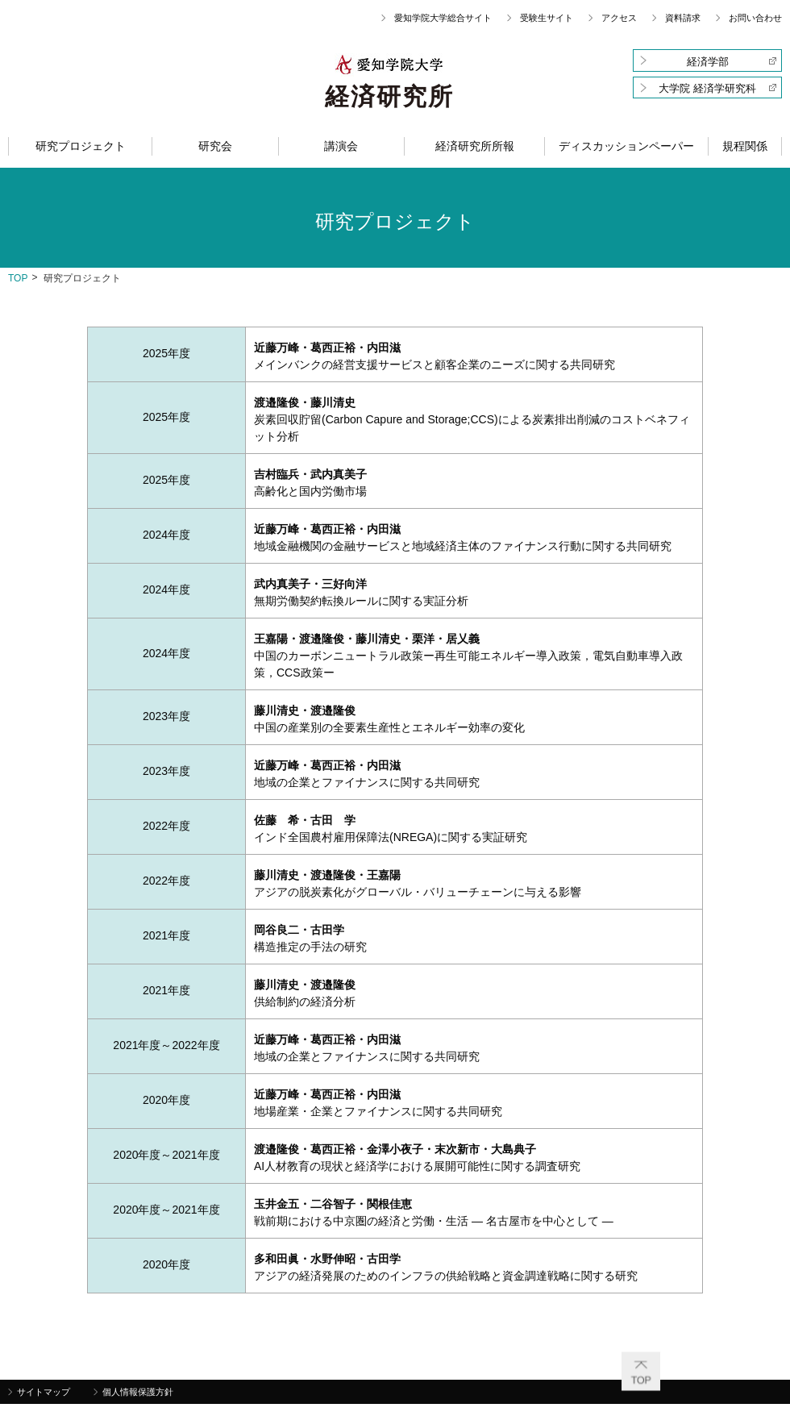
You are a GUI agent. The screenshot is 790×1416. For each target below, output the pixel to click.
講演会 (341, 146)
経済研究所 (389, 97)
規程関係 (744, 146)
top (17, 278)
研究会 (215, 146)
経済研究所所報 (474, 146)
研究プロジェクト (80, 146)
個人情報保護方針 (137, 1392)
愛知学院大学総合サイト (443, 18)
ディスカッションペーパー (626, 146)
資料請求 (683, 18)
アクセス (619, 18)
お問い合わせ (755, 18)
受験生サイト (546, 18)
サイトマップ (43, 1392)
